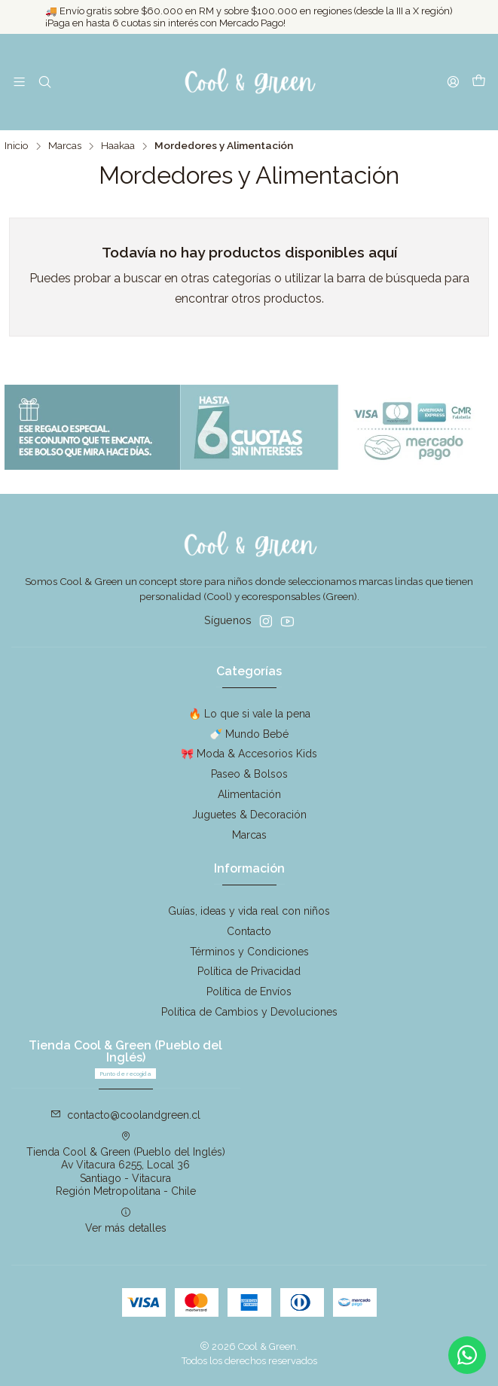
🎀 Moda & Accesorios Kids (249, 754)
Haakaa (118, 146)
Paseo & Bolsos (249, 774)
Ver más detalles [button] (126, 1220)
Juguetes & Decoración (249, 815)
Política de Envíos (249, 991)
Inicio (17, 146)
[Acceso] (453, 81)
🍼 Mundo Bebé (249, 734)
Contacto (249, 931)
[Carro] (479, 82)
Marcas (64, 146)
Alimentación (249, 794)
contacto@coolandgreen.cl (125, 1115)
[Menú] (19, 81)
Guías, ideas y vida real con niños (249, 911)
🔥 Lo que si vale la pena (249, 714)
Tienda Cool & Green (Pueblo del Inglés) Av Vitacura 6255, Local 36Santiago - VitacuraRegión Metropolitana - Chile (125, 1164)
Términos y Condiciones (249, 952)
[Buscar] (44, 81)
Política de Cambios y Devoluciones (249, 1012)
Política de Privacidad (249, 971)
